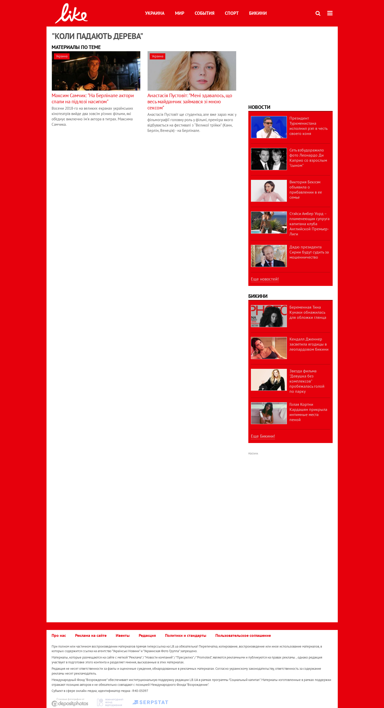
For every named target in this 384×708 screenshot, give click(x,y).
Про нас (59, 635)
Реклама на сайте (91, 635)
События (204, 13)
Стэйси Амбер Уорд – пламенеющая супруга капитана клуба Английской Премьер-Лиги (309, 223)
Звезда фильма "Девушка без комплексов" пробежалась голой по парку (306, 381)
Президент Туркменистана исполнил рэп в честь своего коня (308, 126)
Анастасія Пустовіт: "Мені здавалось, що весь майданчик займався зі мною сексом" (189, 101)
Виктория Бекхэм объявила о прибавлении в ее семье (305, 189)
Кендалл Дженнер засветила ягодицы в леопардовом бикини (309, 344)
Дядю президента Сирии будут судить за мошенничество (309, 252)
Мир (179, 13)
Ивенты (123, 635)
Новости (259, 107)
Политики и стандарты (185, 635)
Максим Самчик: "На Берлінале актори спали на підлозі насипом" (93, 98)
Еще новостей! (265, 279)
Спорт (232, 13)
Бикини (258, 13)
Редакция (147, 635)
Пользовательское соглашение (243, 635)
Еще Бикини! (263, 436)
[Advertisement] (290, 63)
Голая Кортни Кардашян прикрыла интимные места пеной (308, 412)
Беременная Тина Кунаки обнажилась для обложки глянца (307, 312)
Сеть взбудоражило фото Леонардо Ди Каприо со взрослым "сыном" (308, 157)
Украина (155, 13)
